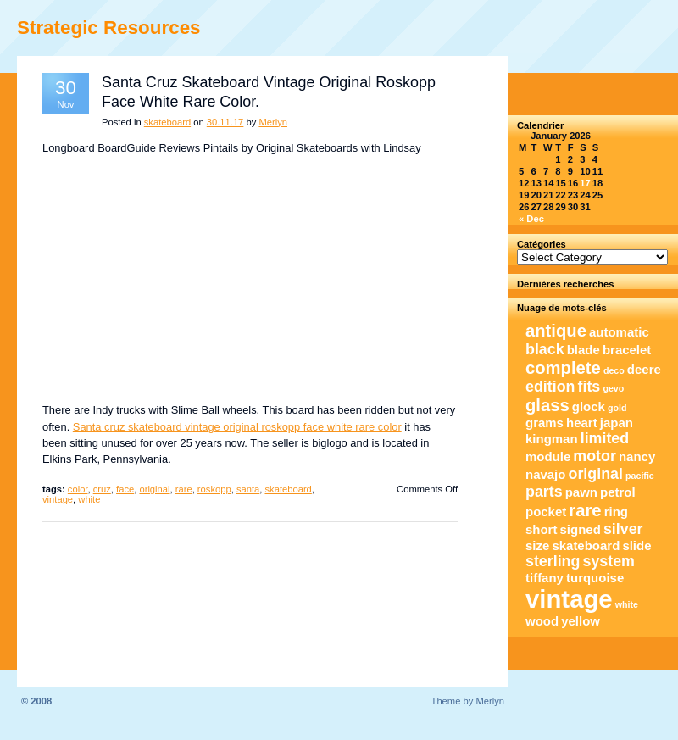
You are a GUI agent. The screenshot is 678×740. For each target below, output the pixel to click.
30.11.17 (225, 122)
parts (544, 491)
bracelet (627, 349)
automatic (619, 332)
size (537, 545)
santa (247, 489)
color (78, 489)
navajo (545, 474)
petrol (618, 492)
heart (581, 422)
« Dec (531, 219)
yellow (580, 621)
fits (589, 386)
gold (617, 408)
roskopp (214, 489)
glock (588, 406)
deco (614, 370)
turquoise (595, 577)
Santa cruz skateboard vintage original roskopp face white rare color (237, 426)
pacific (639, 475)
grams (544, 422)
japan (616, 422)
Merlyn (272, 122)
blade (583, 349)
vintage (57, 499)
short (541, 529)
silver (623, 528)
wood (542, 621)
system (609, 561)
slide (636, 545)
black (544, 349)
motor (594, 456)
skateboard (167, 122)
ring (616, 511)
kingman (551, 438)
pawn (581, 492)
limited (605, 438)
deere (644, 369)
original (154, 489)
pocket (545, 511)
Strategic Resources (109, 27)
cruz (102, 489)
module (547, 456)
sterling (552, 561)
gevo (613, 388)
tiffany (544, 577)
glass (547, 405)
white (89, 499)
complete (563, 368)
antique (555, 330)
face (125, 489)
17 (585, 183)
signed (580, 529)
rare (183, 489)
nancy (637, 456)
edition (550, 386)
